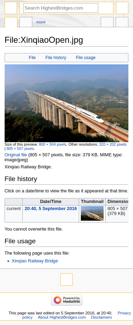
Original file (16, 154)
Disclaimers (101, 317)
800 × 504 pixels (52, 144)
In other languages (107, 23)
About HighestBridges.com (62, 317)
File (32, 57)
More (41, 22)
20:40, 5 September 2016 (50, 208)
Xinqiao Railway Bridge (35, 261)
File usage (86, 57)
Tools (122, 23)
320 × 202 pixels (112, 144)
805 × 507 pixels (20, 148)
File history (55, 57)
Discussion (26, 23)
